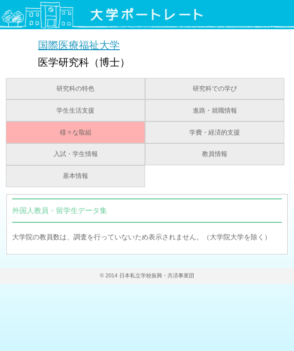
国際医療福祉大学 (79, 44)
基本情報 (75, 176)
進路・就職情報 (215, 110)
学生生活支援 (75, 110)
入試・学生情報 (76, 154)
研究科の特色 (75, 88)
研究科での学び (215, 88)
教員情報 (214, 154)
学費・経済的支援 (214, 132)
